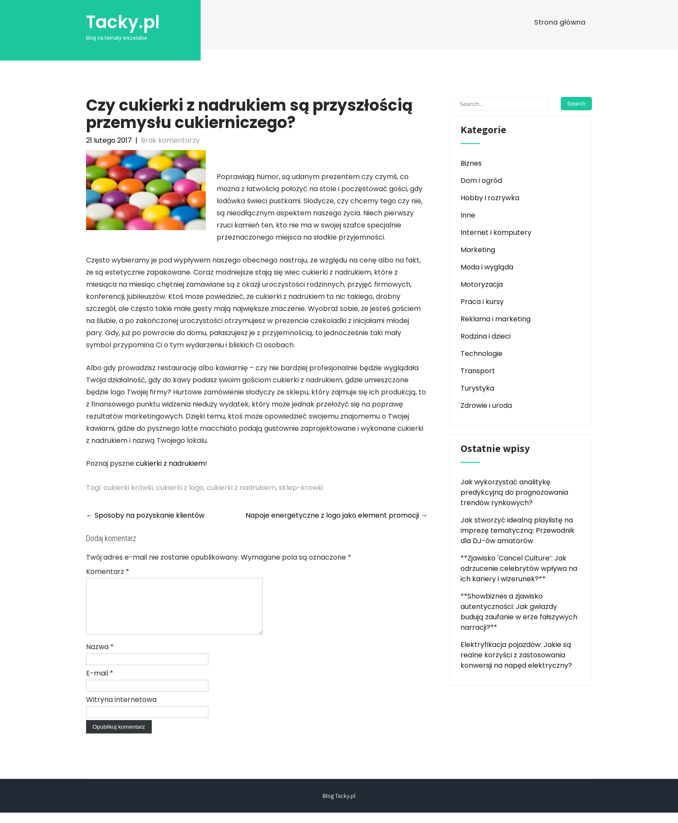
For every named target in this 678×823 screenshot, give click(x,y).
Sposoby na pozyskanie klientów (145, 515)
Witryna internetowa (121, 710)
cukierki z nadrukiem (170, 463)
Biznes (471, 163)
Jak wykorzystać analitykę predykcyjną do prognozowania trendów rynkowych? (514, 492)
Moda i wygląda (487, 267)
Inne (468, 215)
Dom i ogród (481, 181)
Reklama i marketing (496, 319)
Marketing (478, 250)
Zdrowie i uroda (486, 405)
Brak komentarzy (170, 140)
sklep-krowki (301, 488)
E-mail (99, 684)
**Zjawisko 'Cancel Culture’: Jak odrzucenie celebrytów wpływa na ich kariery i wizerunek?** (519, 568)
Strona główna (559, 22)
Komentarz (107, 571)
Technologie (481, 354)
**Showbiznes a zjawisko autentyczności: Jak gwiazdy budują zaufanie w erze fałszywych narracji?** (519, 611)
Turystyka (477, 388)
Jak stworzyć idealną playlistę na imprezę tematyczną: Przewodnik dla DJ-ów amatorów (518, 530)
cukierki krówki (128, 488)
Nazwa (100, 657)
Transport (478, 371)
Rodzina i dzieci (486, 336)
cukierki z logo (180, 488)
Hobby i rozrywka (490, 198)
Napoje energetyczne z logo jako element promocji (337, 515)
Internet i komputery (496, 232)
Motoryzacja (482, 284)
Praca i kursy (482, 302)
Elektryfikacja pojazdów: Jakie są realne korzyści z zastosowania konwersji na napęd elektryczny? (516, 655)
